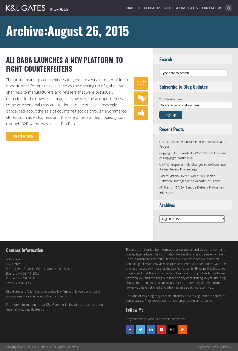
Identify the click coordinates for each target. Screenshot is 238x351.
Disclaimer (204, 347)
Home (129, 8)
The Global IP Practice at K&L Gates (167, 8)
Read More (22, 136)
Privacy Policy (222, 347)
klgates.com (39, 309)
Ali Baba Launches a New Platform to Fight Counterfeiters (64, 64)
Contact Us (212, 8)
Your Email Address (171, 99)
